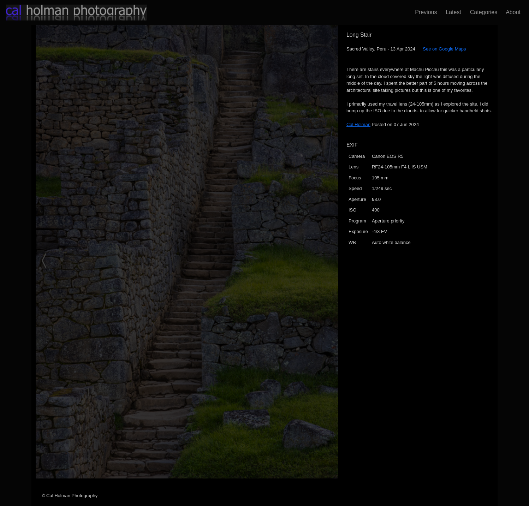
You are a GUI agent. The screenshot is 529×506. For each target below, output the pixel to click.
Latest (451, 12)
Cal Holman (358, 124)
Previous (424, 12)
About (512, 12)
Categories (482, 12)
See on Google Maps (444, 49)
